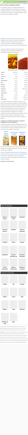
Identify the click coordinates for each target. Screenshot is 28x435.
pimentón (22, 70)
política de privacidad (19, 342)
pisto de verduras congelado (12, 70)
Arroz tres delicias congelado (6, 133)
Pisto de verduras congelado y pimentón (10, 5)
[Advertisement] (13, 26)
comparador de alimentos (6, 43)
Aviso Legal (24, 342)
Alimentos (23, 2)
